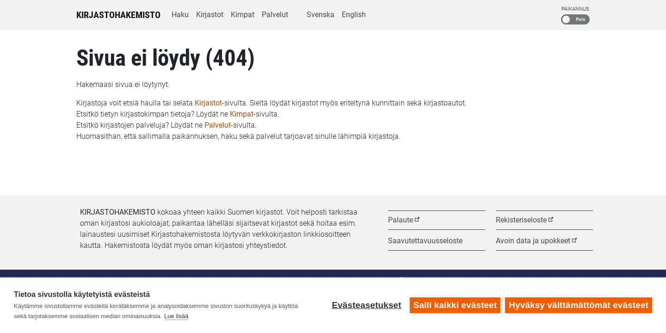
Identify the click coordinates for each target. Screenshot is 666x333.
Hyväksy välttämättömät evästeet (578, 305)
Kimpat (242, 14)
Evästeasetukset (366, 305)
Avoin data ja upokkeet (533, 240)
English (354, 14)
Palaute (400, 220)
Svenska (320, 14)
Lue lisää (176, 316)
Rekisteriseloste (521, 220)
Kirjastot (209, 14)
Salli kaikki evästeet (455, 305)
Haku (180, 14)
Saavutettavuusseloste (425, 240)
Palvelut (275, 14)
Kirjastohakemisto (118, 14)
